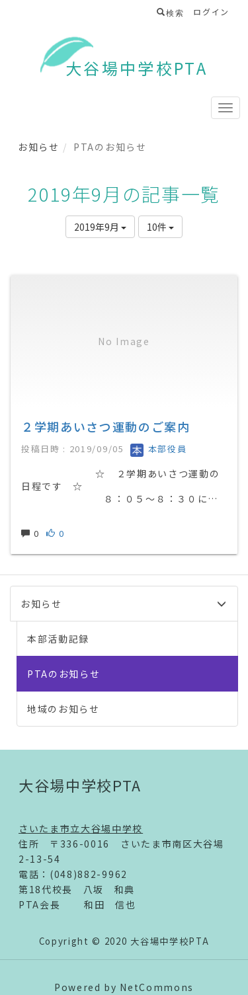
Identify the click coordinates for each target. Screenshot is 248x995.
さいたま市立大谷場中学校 (81, 828)
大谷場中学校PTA (136, 67)
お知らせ (39, 146)
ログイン (211, 11)
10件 (160, 226)
